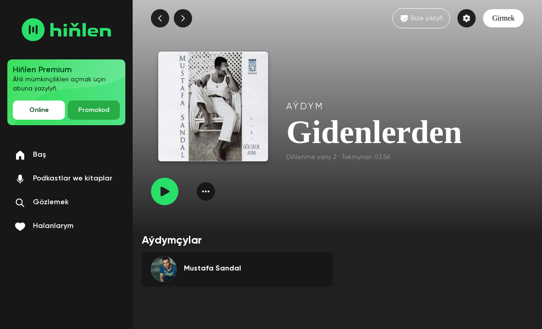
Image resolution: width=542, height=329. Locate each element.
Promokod (93, 110)
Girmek (503, 18)
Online (39, 110)
